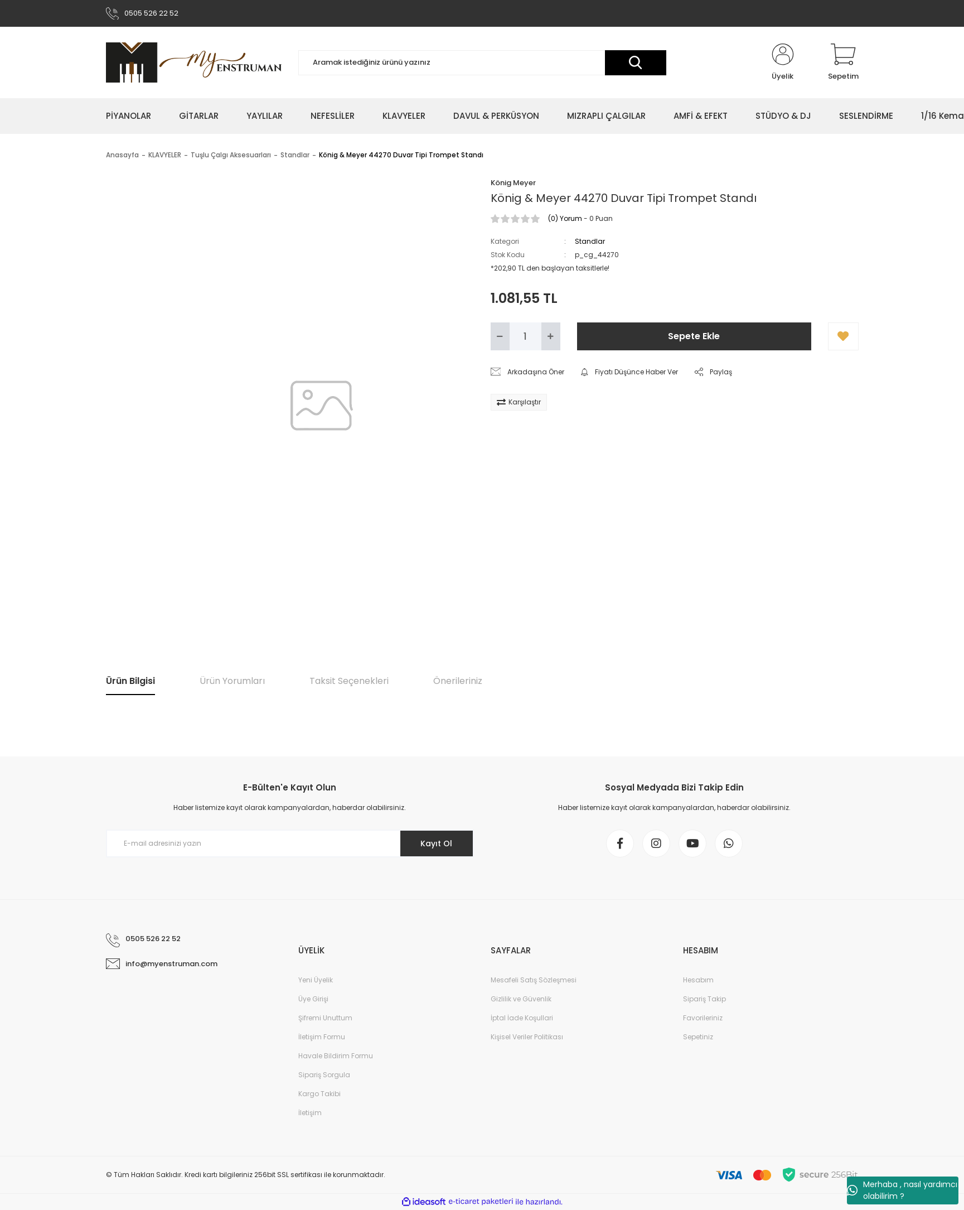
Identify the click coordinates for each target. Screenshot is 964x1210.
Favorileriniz (703, 1018)
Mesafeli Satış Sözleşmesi (534, 980)
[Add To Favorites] (843, 336)
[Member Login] (783, 62)
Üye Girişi (313, 999)
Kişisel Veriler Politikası (527, 1037)
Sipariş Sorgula (324, 1074)
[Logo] (194, 62)
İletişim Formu (321, 1037)
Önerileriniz (457, 680)
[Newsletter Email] (290, 843)
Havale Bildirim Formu (335, 1055)
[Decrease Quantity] (500, 336)
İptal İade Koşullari (522, 1018)
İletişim (310, 1112)
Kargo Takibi (319, 1093)
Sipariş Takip (704, 999)
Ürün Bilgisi (130, 680)
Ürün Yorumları (232, 680)
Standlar (590, 241)
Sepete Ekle (694, 336)
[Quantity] (525, 336)
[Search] (482, 62)
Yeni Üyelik (315, 980)
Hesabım (698, 980)
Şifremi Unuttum (325, 1018)
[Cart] (843, 62)
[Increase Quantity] (550, 336)
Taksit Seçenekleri (349, 680)
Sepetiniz (698, 1037)
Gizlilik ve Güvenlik (521, 999)
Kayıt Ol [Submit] (436, 843)
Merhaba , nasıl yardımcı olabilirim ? (902, 1190)
